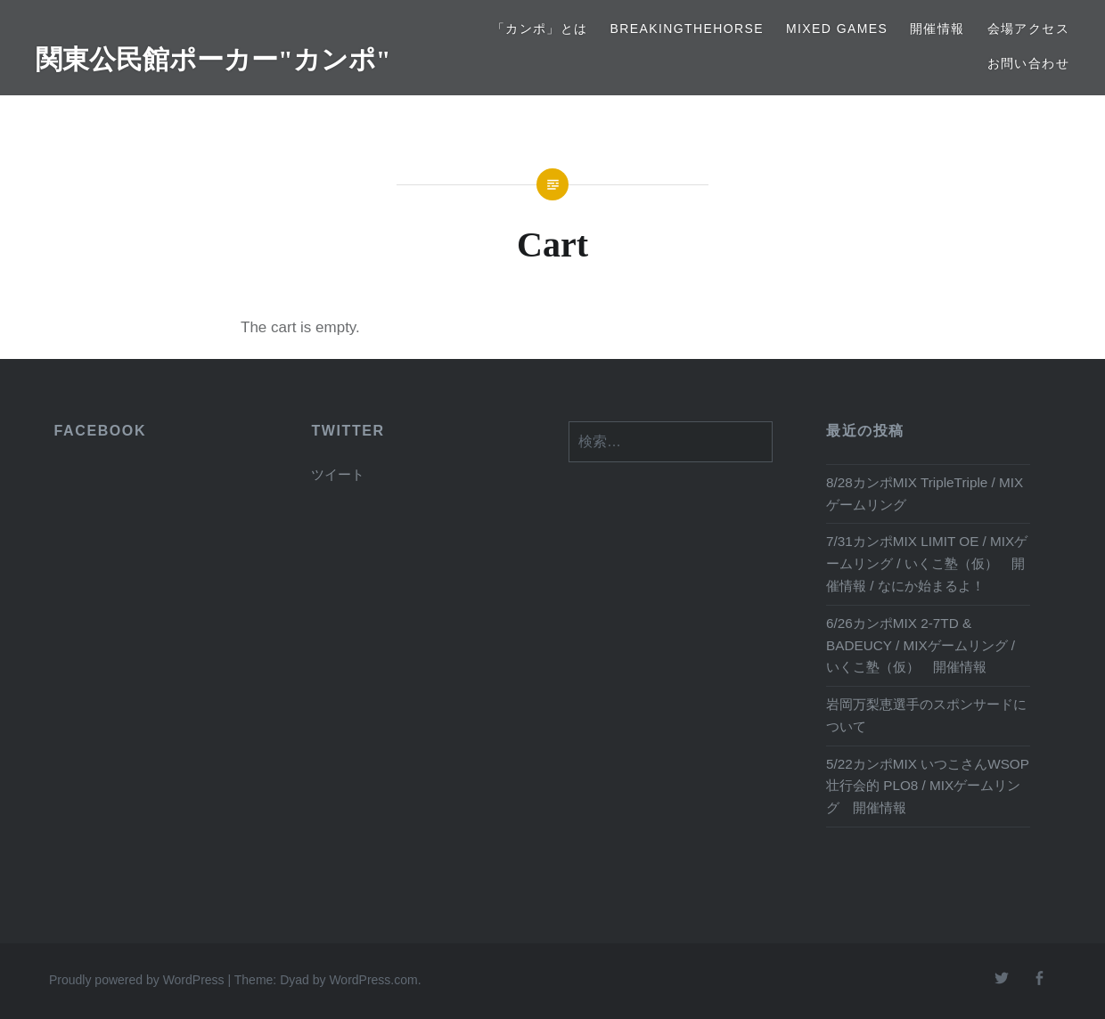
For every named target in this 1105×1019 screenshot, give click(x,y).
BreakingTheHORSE (687, 28)
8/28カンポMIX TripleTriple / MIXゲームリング (924, 493)
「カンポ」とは (540, 28)
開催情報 (937, 28)
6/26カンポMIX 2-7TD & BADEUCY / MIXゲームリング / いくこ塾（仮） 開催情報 (920, 645)
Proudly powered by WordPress (137, 980)
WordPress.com (373, 980)
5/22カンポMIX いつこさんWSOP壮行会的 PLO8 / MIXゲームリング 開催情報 (927, 786)
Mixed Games (837, 28)
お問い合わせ (1028, 63)
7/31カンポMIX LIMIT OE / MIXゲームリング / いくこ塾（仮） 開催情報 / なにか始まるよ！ (926, 563)
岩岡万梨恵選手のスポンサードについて (926, 715)
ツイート (337, 474)
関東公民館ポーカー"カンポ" (213, 59)
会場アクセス (1028, 28)
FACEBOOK (100, 430)
